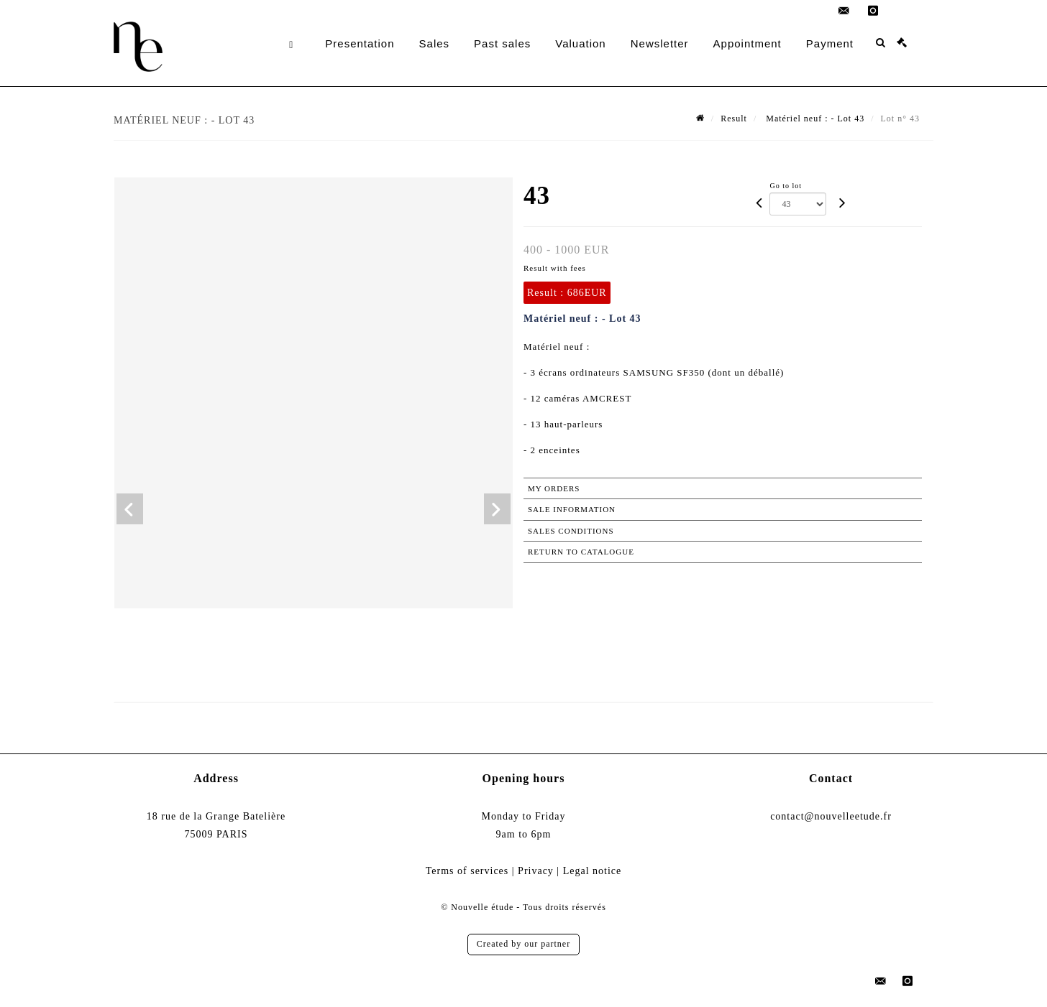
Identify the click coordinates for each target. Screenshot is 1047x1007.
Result (734, 118)
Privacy (536, 871)
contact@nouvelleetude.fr (831, 816)
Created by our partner (523, 944)
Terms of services (467, 871)
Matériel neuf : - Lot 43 (813, 118)
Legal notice (592, 871)
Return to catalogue (581, 551)
